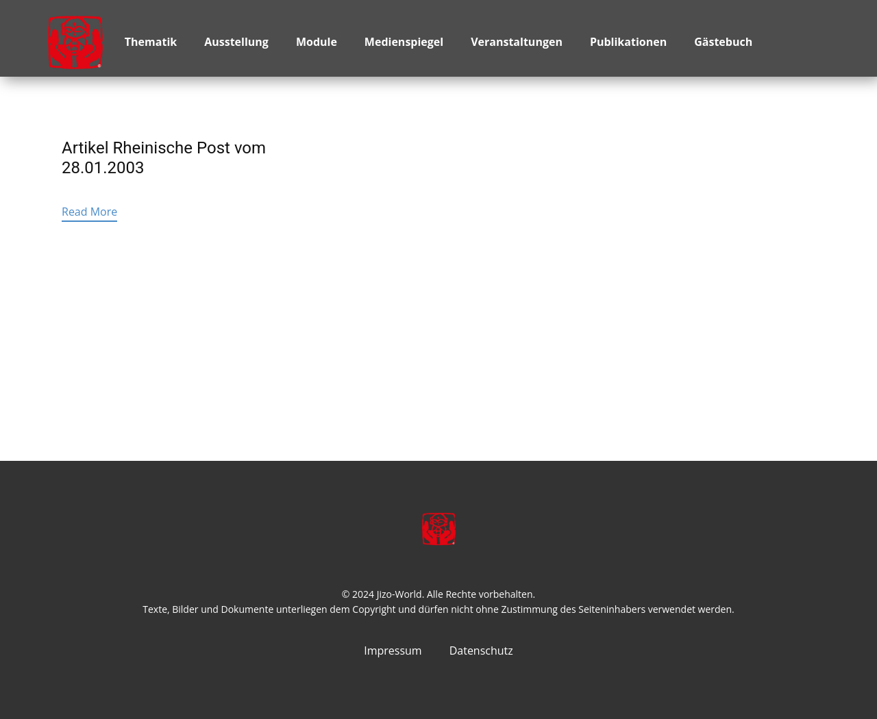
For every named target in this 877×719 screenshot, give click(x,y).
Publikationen (628, 41)
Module (316, 41)
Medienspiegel (404, 41)
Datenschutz (481, 650)
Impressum (392, 650)
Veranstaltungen (517, 41)
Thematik (151, 41)
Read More (89, 211)
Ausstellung (236, 41)
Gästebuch (723, 41)
